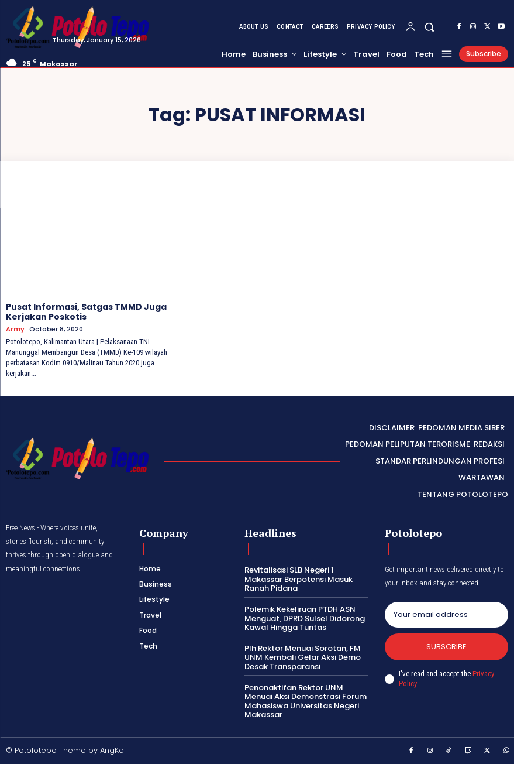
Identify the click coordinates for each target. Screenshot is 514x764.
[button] (429, 26)
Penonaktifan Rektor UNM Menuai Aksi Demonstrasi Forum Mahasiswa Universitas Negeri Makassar (305, 701)
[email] (446, 615)
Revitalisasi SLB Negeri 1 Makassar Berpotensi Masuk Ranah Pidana (298, 579)
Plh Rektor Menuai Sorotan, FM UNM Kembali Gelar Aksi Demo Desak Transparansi (302, 657)
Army (15, 329)
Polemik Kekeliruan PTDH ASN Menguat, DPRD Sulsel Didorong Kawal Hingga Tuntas (304, 618)
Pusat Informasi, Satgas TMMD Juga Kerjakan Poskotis (86, 312)
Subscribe (446, 646)
